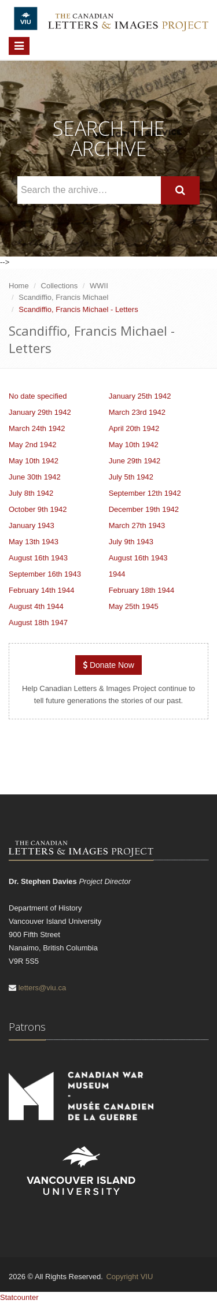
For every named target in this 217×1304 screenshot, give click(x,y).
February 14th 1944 (41, 590)
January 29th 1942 (40, 412)
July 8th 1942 (31, 493)
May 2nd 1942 (32, 444)
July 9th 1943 (131, 541)
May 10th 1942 (134, 444)
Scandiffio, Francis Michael (63, 297)
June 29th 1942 (135, 460)
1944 (117, 574)
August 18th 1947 (38, 622)
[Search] (180, 190)
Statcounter (19, 1297)
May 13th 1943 (33, 541)
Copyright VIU (129, 1276)
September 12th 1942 (145, 493)
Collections (59, 285)
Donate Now (108, 665)
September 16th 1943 (45, 574)
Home (19, 285)
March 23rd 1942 (137, 412)
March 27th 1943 (137, 525)
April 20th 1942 (134, 428)
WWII (99, 285)
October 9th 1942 (38, 509)
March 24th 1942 (37, 428)
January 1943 (31, 525)
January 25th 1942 (140, 396)
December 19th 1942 (144, 509)
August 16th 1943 (38, 557)
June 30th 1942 (35, 477)
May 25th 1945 (134, 606)
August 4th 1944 (36, 606)
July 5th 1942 (131, 477)
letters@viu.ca (43, 987)
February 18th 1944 (141, 590)
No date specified (38, 396)
